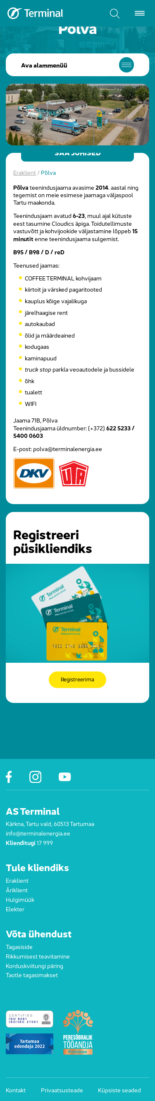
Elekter (15, 908)
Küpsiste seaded (119, 1089)
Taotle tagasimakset (32, 974)
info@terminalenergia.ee (38, 832)
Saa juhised (77, 153)
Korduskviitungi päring (34, 965)
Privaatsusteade (62, 1089)
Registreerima (77, 680)
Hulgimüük (20, 898)
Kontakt (16, 1089)
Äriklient (17, 889)
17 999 (45, 842)
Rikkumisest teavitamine (38, 955)
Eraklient (24, 171)
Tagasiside (19, 946)
